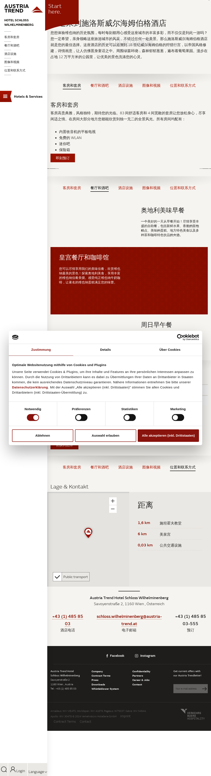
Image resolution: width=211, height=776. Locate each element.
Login (17, 770)
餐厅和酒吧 (11, 45)
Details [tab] (105, 349)
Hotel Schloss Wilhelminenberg (19, 22)
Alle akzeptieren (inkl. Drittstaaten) (168, 435)
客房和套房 (11, 37)
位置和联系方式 (14, 70)
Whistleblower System (105, 689)
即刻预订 (63, 158)
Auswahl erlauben (105, 435)
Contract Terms (101, 675)
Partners (137, 675)
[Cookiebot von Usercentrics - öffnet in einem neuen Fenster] (180, 337)
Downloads (98, 684)
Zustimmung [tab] (41, 349)
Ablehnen (42, 435)
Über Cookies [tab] (169, 349)
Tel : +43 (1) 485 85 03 (63, 688)
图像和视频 (11, 62)
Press (95, 680)
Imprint (125, 716)
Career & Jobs (141, 680)
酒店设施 (10, 54)
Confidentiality (141, 671)
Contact (137, 684)
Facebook (115, 655)
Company (97, 671)
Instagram (145, 655)
